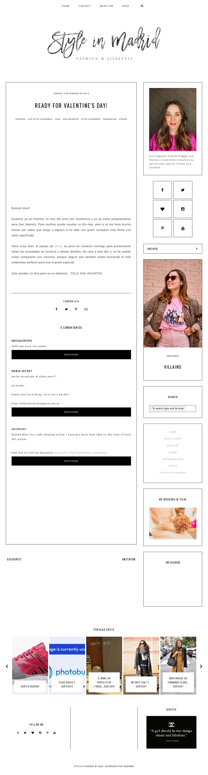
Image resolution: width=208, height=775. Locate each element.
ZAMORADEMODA (172, 462)
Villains (173, 370)
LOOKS (173, 456)
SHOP (125, 6)
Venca (58, 246)
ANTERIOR (129, 559)
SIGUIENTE (14, 559)
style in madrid (91, 119)
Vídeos (123, 119)
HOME (66, 6)
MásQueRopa (22, 340)
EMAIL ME (172, 449)
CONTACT (85, 6)
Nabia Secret (22, 371)
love (58, 119)
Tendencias (110, 119)
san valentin (71, 119)
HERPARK (129, 770)
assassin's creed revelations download (80, 452)
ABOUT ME (106, 6)
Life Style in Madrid (40, 119)
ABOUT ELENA (172, 442)
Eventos (21, 119)
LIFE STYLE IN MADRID (173, 476)
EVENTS (172, 469)
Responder (71, 354)
